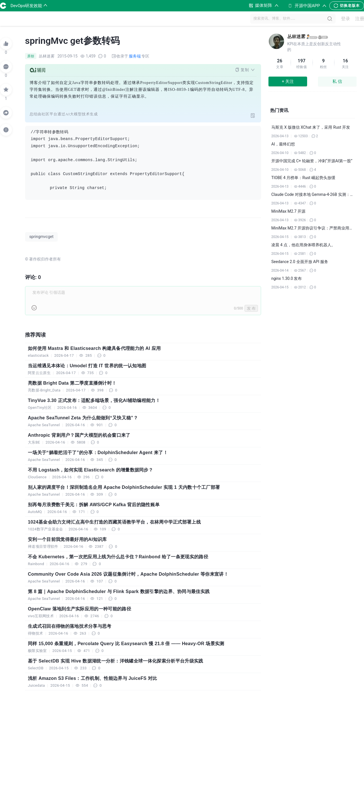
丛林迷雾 (296, 36)
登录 (345, 18)
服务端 (135, 56)
